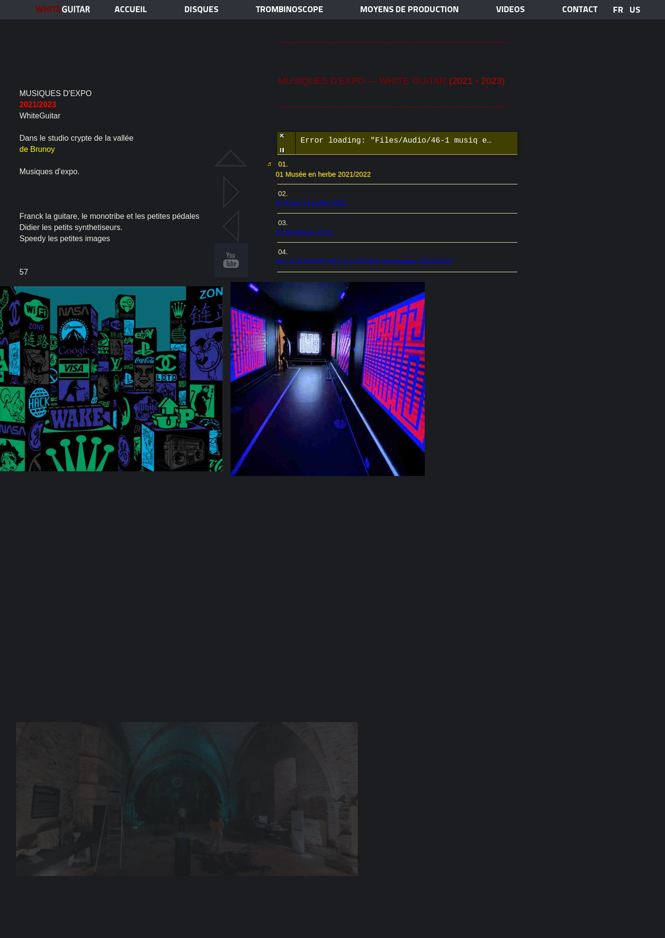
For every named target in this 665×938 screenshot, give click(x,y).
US (635, 9)
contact (580, 9)
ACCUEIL (131, 9)
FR (618, 9)
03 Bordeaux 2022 (305, 232)
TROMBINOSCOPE (289, 9)
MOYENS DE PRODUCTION (409, 9)
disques (201, 9)
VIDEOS (510, 9)
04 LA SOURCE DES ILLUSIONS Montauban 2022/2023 (365, 261)
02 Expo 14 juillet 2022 (312, 203)
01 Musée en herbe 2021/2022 (324, 174)
